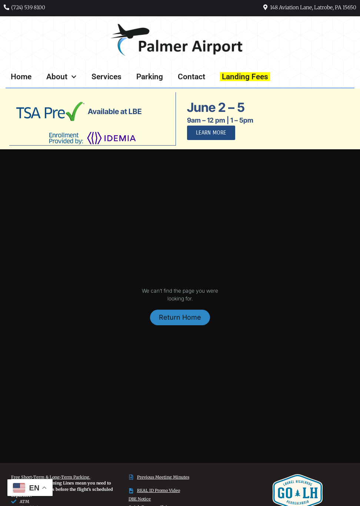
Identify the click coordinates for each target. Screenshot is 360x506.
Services (106, 76)
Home (21, 76)
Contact (191, 76)
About (61, 76)
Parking (149, 76)
